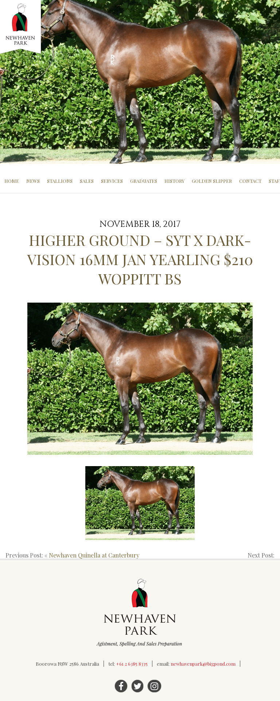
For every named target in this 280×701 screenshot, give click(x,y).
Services (112, 181)
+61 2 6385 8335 (132, 664)
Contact (250, 181)
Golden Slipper (212, 181)
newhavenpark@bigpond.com (203, 664)
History (174, 181)
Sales (87, 181)
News (33, 181)
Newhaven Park (21, 27)
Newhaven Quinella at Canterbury (94, 555)
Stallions (60, 181)
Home (11, 181)
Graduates (143, 181)
